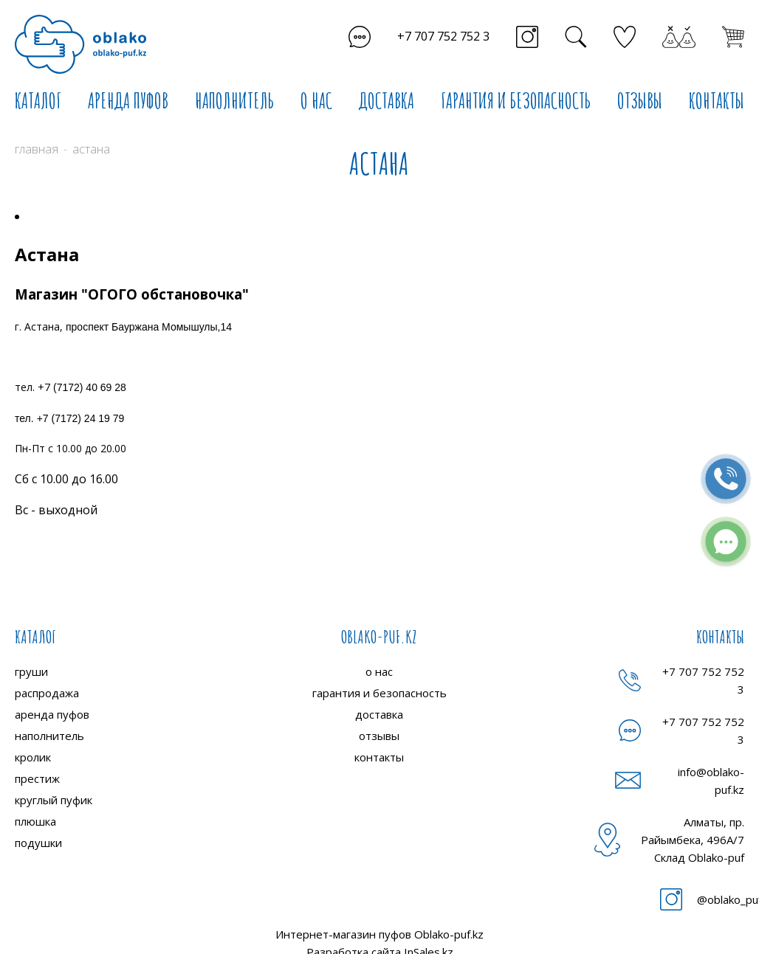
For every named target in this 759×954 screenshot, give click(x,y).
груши (31, 671)
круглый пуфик (53, 799)
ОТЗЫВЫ (639, 101)
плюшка (35, 821)
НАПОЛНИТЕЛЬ (234, 101)
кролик (33, 757)
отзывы (379, 735)
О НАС (316, 101)
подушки (38, 842)
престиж (37, 778)
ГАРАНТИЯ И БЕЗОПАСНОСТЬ (516, 101)
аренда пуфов (52, 714)
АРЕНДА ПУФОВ (128, 101)
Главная (36, 149)
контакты (379, 757)
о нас (379, 671)
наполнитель (49, 735)
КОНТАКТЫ (716, 101)
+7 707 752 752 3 (443, 36)
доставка (379, 714)
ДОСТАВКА (386, 101)
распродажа (47, 692)
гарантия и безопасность (379, 692)
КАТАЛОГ (38, 101)
